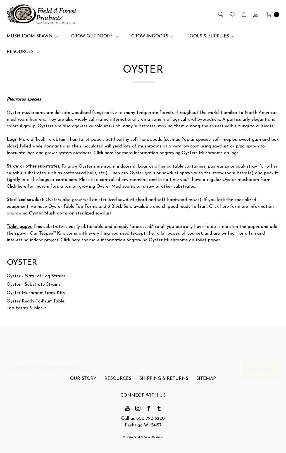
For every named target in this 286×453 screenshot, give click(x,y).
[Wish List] (232, 14)
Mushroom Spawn (32, 36)
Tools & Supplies (210, 36)
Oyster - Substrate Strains (33, 284)
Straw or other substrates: (33, 166)
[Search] (220, 14)
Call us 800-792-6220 (143, 418)
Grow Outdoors (94, 36)
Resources (23, 52)
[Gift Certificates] (244, 14)
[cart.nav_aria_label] (271, 14)
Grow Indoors (152, 36)
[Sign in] (255, 14)
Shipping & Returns (163, 381)
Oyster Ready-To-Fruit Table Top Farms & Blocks (35, 304)
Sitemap (206, 381)
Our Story (83, 381)
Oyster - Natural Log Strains (36, 276)
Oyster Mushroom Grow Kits (36, 293)
